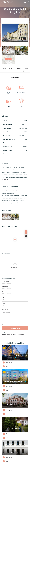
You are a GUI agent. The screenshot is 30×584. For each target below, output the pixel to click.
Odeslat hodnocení (15, 328)
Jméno (3, 297)
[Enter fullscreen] (26, 236)
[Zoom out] (26, 233)
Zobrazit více (5, 179)
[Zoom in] (26, 231)
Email (3, 303)
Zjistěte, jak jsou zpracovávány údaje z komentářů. (14, 334)
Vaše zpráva (5, 309)
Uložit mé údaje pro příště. (9, 324)
